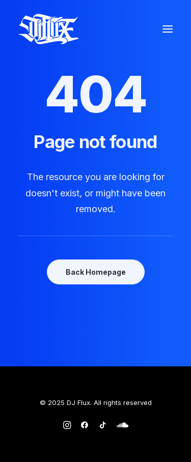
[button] (167, 29)
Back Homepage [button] (96, 272)
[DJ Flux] (48, 29)
